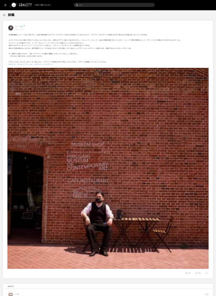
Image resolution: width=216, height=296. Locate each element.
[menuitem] (13, 14)
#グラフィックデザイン (70, 67)
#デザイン (39, 67)
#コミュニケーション (52, 67)
